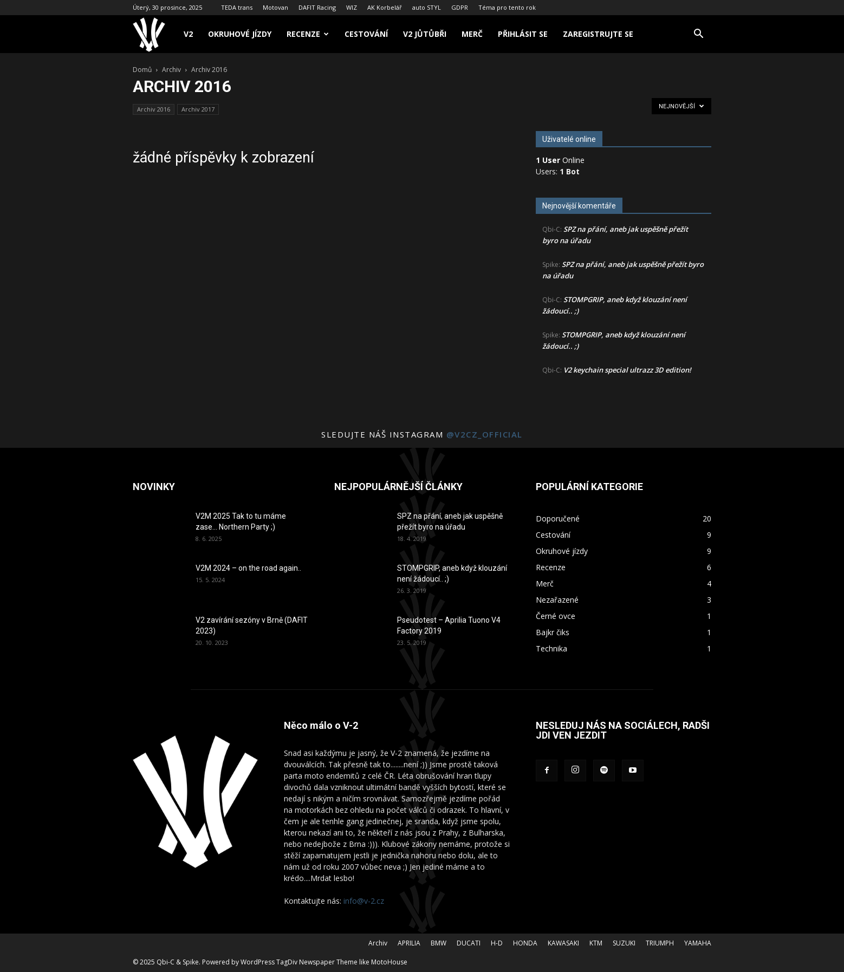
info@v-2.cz (363, 901)
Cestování (366, 34)
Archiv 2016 (153, 109)
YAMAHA (697, 943)
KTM (595, 943)
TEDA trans (236, 7)
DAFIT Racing (317, 7)
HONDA (525, 943)
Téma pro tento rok (507, 7)
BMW (438, 943)
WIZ (351, 7)
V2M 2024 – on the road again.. (248, 568)
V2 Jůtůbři (424, 34)
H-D (497, 943)
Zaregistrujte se (598, 34)
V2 (188, 34)
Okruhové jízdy (239, 34)
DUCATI (469, 943)
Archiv (171, 69)
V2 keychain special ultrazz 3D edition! (627, 370)
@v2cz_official (484, 434)
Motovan (275, 7)
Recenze (308, 34)
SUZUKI (624, 943)
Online (560, 160)
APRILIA (409, 943)
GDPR (459, 7)
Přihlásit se (523, 34)
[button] (698, 35)
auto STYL (426, 7)
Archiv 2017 (198, 109)
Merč (472, 34)
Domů (142, 69)
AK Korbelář (384, 7)
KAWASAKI (563, 943)
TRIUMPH (660, 943)
